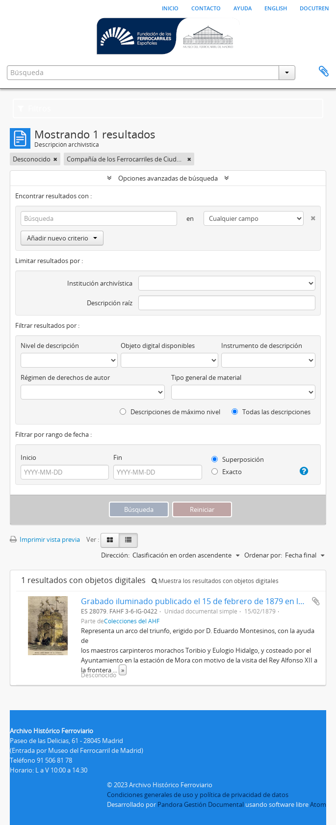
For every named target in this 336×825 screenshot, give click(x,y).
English (275, 7)
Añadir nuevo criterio (62, 238)
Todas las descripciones (271, 411)
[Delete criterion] (309, 216)
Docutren (314, 7)
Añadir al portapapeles (316, 601)
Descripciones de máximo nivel (170, 411)
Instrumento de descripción (261, 345)
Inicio (170, 7)
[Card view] (110, 540)
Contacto (206, 7)
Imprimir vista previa (45, 539)
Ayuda (242, 7)
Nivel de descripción (50, 345)
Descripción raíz (109, 302)
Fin (117, 457)
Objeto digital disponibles (158, 345)
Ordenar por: (263, 555)
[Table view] (128, 540)
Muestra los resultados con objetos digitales (215, 581)
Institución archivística (99, 283)
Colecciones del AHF (131, 621)
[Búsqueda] (99, 218)
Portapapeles (323, 71)
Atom (318, 804)
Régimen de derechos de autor (65, 377)
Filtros (34, 108)
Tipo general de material (206, 377)
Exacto (226, 471)
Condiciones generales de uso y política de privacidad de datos (197, 794)
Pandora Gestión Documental (200, 804)
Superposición (237, 459)
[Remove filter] (55, 159)
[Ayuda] (302, 471)
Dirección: (115, 555)
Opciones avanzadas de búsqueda (168, 178)
